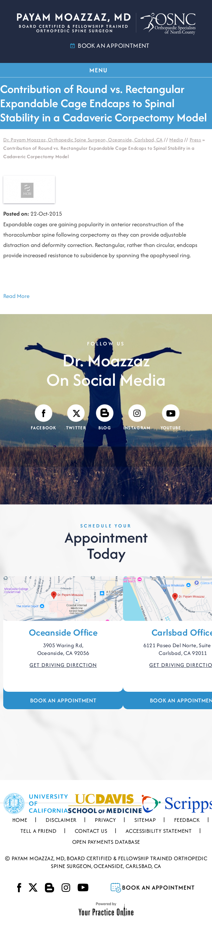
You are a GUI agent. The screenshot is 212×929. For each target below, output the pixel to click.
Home (20, 820)
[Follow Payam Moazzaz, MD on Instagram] (137, 417)
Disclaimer (61, 820)
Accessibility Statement (159, 831)
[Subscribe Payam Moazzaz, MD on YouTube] (171, 417)
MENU (105, 70)
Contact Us (91, 831)
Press (195, 139)
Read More (16, 296)
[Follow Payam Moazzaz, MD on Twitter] (76, 417)
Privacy (105, 820)
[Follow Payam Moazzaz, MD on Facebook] (43, 417)
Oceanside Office (63, 632)
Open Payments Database (106, 842)
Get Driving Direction (63, 665)
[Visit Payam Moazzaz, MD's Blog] (105, 417)
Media (176, 139)
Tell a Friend (38, 831)
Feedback (187, 820)
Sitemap (145, 820)
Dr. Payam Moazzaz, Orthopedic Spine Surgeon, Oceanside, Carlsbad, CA (83, 139)
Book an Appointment (63, 700)
